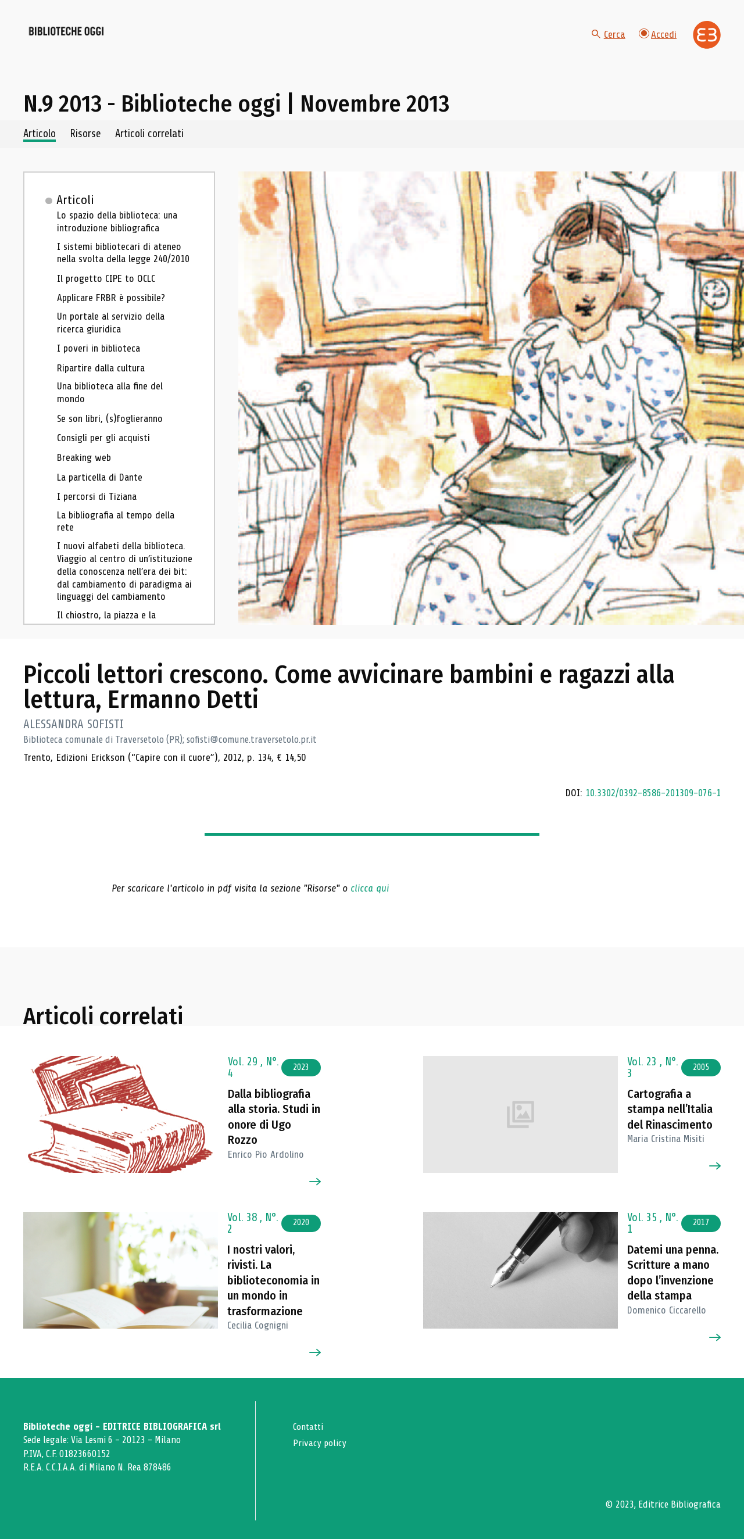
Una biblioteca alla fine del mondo (112, 409)
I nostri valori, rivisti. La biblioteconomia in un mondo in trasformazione (275, 1280)
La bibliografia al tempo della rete (118, 538)
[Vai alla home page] (88, 41)
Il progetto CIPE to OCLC (107, 293)
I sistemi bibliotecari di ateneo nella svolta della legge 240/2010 (125, 267)
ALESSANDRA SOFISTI (74, 737)
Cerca (607, 40)
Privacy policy (320, 1442)
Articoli (76, 212)
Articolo (41, 147)
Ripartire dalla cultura (102, 383)
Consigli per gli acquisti (105, 454)
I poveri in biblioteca (100, 364)
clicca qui (369, 900)
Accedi (657, 40)
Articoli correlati (166, 147)
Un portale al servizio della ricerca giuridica (112, 338)
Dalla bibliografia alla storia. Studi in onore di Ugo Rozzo (274, 1109)
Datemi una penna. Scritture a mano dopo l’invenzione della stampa (673, 1280)
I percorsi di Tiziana (98, 513)
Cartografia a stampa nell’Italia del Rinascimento (668, 1101)
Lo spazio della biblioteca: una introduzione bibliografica (120, 235)
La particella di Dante (102, 493)
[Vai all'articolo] (123, 1101)
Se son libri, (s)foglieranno (112, 435)
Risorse (94, 147)
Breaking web (85, 474)
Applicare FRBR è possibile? (113, 312)
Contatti (309, 1426)
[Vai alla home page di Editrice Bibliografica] (707, 41)
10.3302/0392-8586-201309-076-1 (651, 805)
